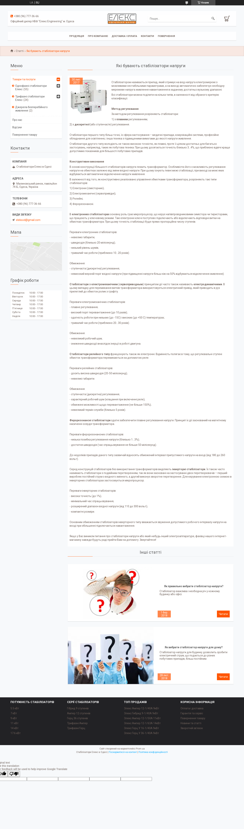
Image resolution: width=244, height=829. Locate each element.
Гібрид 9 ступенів (78, 708)
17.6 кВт (15, 733)
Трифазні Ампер (77, 723)
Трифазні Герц (76, 728)
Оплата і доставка (192, 708)
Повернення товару (24, 134)
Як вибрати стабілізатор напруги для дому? (194, 647)
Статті (20, 51)
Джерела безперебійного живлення (31, 109)
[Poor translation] (14, 774)
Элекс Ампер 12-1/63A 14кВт (142, 723)
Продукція (76, 36)
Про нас (17, 119)
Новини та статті (191, 723)
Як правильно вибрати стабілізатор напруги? (193, 586)
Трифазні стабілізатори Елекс (30, 98)
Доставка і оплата (124, 36)
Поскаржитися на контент (123, 752)
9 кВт (13, 718)
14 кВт (14, 728)
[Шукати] (213, 19)
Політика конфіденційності (153, 752)
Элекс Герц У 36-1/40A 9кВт (141, 733)
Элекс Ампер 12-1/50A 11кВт (142, 718)
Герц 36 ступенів (77, 718)
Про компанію (98, 36)
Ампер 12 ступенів (78, 713)
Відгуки (17, 127)
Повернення (166, 36)
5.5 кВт (14, 708)
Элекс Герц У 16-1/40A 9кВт (141, 728)
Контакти (147, 36)
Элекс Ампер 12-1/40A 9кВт (141, 708)
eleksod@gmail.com (28, 219)
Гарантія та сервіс (192, 713)
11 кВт (14, 723)
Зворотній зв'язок (192, 728)
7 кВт (13, 713)
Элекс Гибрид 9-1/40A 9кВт (141, 713)
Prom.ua (140, 748)
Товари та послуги (23, 79)
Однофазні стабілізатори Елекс (31, 87)
